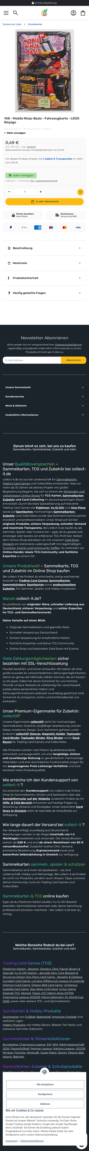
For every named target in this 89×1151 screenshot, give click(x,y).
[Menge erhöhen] (41, 191)
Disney (62, 1052)
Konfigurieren (45, 1094)
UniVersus (71, 985)
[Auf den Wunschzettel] (80, 192)
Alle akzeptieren (45, 1084)
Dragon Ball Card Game (47, 985)
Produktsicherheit (23, 278)
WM (55, 1044)
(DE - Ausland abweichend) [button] (44, 180)
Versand (31, 147)
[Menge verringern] (9, 191)
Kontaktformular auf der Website (26, 798)
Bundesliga (10, 1044)
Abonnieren (73, 360)
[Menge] (24, 191)
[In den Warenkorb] (44, 201)
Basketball (43, 1016)
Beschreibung (20, 248)
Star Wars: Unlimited (44, 989)
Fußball (30, 1016)
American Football (64, 1016)
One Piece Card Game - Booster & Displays (54, 977)
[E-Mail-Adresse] (32, 360)
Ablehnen (45, 1104)
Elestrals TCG (11, 993)
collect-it (11, 785)
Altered (26, 993)
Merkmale (17, 263)
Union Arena (67, 989)
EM (49, 1044)
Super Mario (48, 1052)
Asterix (7, 1056)
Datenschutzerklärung (68, 344)
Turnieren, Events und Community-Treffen (31, 548)
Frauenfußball (19, 1048)
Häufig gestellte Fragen (27, 293)
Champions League (32, 1044)
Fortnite (19, 1052)
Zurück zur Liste (12, 24)
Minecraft (33, 1052)
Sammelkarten (66, 479)
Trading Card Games (16, 483)
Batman (18, 1056)
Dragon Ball (76, 1052)
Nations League (63, 1048)
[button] (6, 12)
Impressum (11, 1141)
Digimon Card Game (16, 985)
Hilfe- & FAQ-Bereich (17, 802)
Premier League (41, 1048)
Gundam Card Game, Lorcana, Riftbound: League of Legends (43, 981)
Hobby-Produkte (14, 1024)
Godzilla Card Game (16, 989)
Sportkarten (11, 1016)
